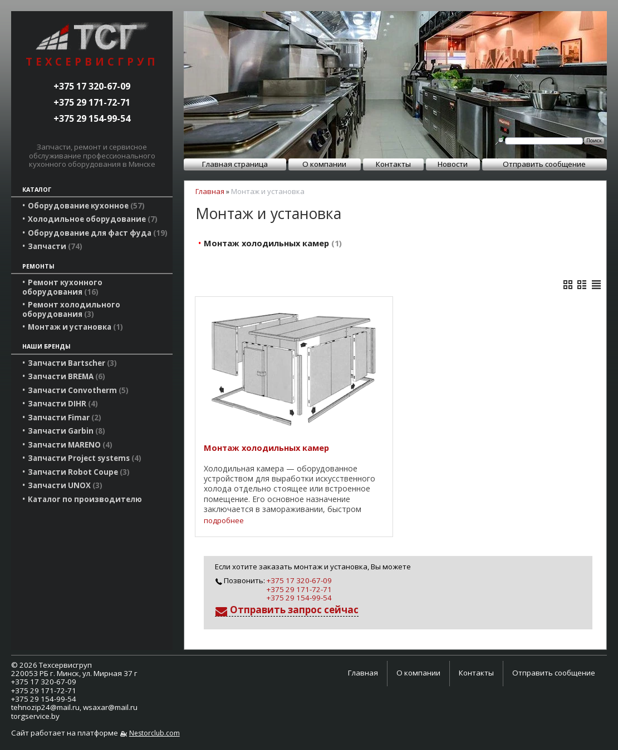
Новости (453, 164)
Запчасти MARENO (70, 445)
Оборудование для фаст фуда (98, 233)
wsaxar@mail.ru (110, 707)
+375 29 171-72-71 (91, 102)
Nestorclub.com (154, 733)
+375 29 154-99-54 (91, 118)
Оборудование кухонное (86, 206)
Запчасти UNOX (65, 485)
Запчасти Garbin (66, 431)
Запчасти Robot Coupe (79, 472)
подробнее (224, 520)
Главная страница (235, 164)
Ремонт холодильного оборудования (71, 309)
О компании (324, 164)
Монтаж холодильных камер (273, 243)
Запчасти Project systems (84, 458)
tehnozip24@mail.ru (45, 707)
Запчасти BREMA (66, 376)
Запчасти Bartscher (72, 363)
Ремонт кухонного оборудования (62, 286)
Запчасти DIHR (63, 404)
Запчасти (55, 246)
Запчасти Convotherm (78, 390)
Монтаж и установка (75, 327)
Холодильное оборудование (93, 219)
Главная (209, 191)
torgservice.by (35, 716)
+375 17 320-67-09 (91, 86)
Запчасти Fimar (64, 418)
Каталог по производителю (85, 499)
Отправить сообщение (544, 164)
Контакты (393, 164)
